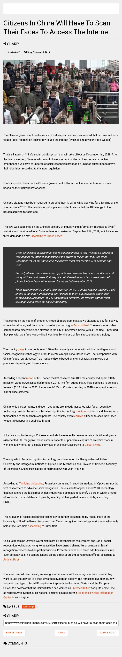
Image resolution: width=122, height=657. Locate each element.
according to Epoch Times (47, 236)
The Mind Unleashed (31, 483)
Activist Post (81, 325)
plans (21, 349)
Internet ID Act (81, 588)
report (29, 378)
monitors (81, 411)
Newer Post (14, 633)
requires (78, 416)
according (35, 526)
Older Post (108, 633)
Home (61, 633)
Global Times (92, 444)
